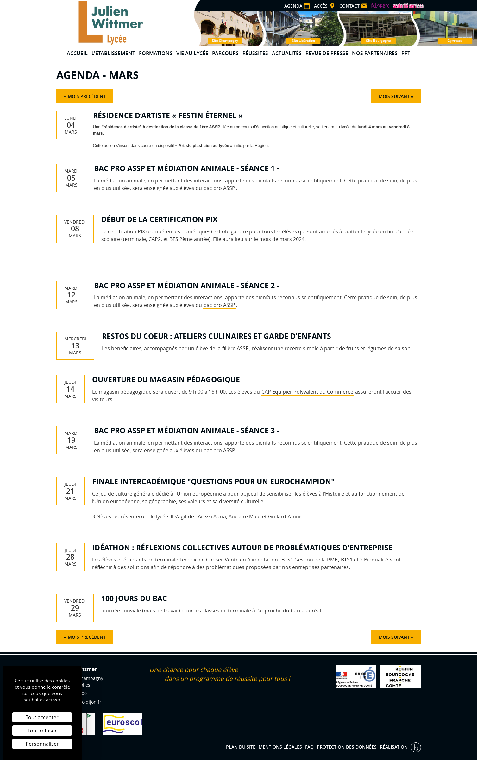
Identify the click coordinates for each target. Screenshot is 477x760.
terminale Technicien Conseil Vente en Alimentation (216, 559)
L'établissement (113, 53)
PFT (405, 53)
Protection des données (347, 747)
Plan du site (240, 747)
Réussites (255, 53)
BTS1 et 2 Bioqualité (364, 559)
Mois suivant (394, 96)
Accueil (77, 53)
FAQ (309, 747)
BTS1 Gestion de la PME (309, 559)
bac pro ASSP (219, 188)
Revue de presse (326, 53)
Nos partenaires (375, 53)
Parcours (225, 53)
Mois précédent (87, 96)
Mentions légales (280, 747)
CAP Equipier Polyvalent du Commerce (307, 391)
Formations (156, 53)
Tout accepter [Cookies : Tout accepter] (42, 717)
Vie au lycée (192, 53)
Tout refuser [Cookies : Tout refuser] (42, 730)
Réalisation (394, 747)
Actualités (287, 53)
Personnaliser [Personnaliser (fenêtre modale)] (42, 743)
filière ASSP (235, 348)
